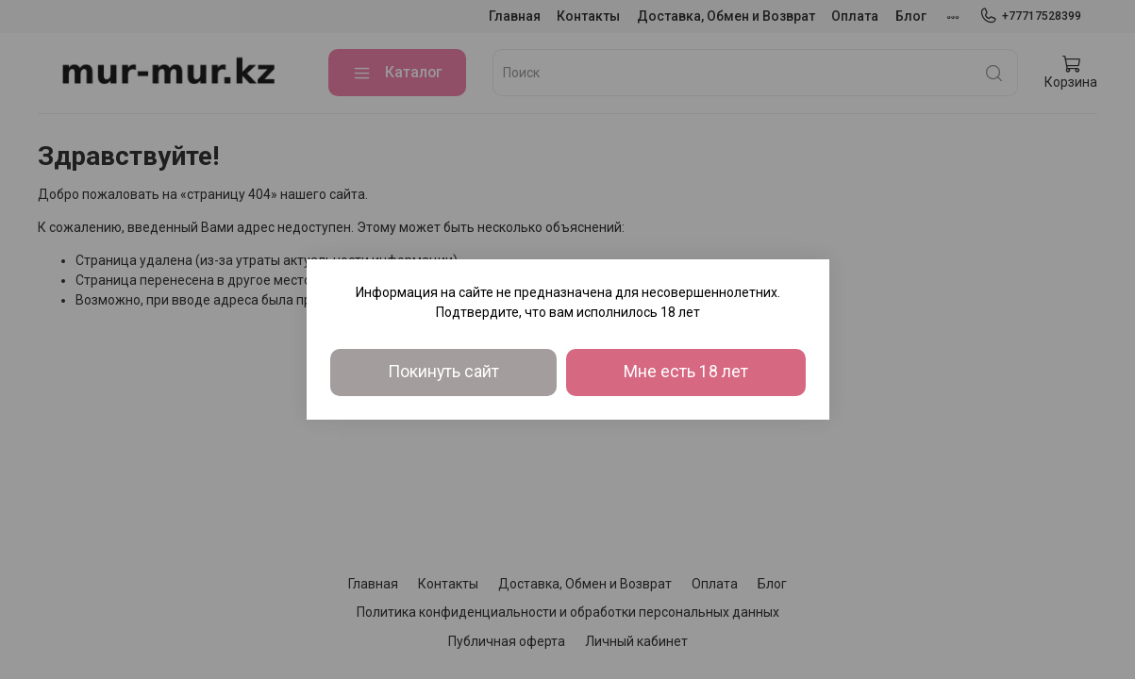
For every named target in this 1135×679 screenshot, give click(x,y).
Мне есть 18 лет (686, 371)
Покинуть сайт (443, 371)
